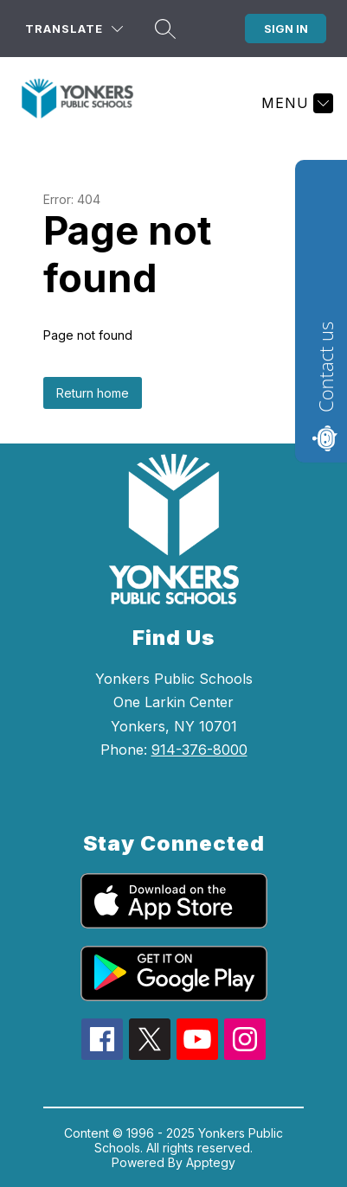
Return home (92, 393)
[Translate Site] (74, 29)
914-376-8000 (199, 749)
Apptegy (210, 1162)
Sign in (286, 28)
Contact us (325, 367)
